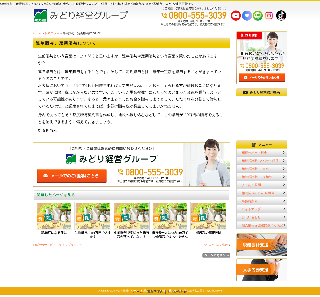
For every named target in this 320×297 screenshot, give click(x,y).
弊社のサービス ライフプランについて (61, 245)
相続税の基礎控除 (208, 232)
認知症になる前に (54, 232)
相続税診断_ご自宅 (255, 169)
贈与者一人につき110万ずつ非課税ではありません (170, 234)
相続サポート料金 (254, 152)
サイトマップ (251, 209)
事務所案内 (250, 201)
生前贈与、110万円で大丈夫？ (92, 234)
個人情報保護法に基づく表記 (262, 225)
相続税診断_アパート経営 (260, 161)
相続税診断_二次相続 (257, 177)
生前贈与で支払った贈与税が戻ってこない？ (131, 234)
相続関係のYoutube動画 (258, 193)
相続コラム (52, 33)
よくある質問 (251, 185)
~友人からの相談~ (216, 245)
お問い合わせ (251, 217)
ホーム (37, 33)
